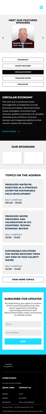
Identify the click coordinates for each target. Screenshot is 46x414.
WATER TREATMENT (23, 66)
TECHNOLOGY (23, 60)
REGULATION (23, 84)
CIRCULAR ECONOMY (23, 72)
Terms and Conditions (26, 402)
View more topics (23, 279)
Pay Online (22, 398)
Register (5, 394)
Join (23, 341)
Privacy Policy (7, 407)
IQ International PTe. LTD (24, 407)
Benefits (5, 398)
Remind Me (6, 402)
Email (21, 394)
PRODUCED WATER (23, 78)
